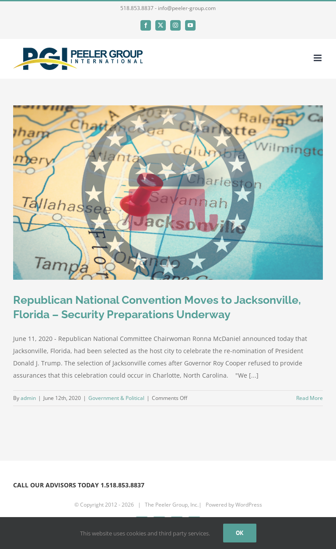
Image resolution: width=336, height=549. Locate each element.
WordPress (248, 504)
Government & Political (116, 398)
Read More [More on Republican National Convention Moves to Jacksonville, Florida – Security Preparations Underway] (309, 398)
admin (28, 398)
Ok (240, 533)
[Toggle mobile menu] (318, 58)
